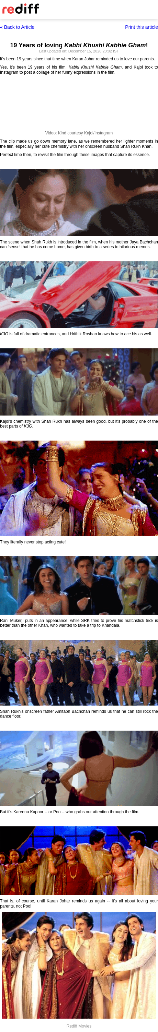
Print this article (141, 27)
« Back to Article (17, 27)
